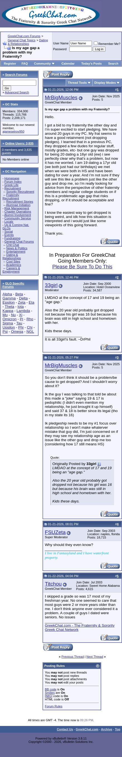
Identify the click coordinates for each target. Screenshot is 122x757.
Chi (29, 327)
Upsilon (9, 327)
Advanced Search (17, 92)
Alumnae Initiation (18, 205)
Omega (17, 331)
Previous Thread (73, 656)
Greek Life (11, 185)
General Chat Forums (19, 241)
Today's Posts (91, 63)
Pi (21, 319)
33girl (51, 285)
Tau (19, 323)
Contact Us (65, 729)
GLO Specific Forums (13, 285)
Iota (21, 306)
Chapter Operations (17, 211)
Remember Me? (107, 43)
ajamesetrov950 (13, 131)
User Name (61, 43)
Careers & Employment (11, 269)
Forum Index (13, 181)
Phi (20, 327)
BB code (51, 689)
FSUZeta (55, 532)
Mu (5, 315)
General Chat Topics (21, 40)
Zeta (22, 302)
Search (113, 63)
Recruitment (12, 188)
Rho (29, 319)
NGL (30, 331)
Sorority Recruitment (20, 191)
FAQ (24, 63)
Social (8, 231)
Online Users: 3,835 (19, 143)
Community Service (17, 218)
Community (44, 63)
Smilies (50, 692)
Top (117, 729)
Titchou (53, 584)
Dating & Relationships (28, 42)
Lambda (23, 311)
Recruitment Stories (19, 201)
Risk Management (16, 208)
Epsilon (9, 302)
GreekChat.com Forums (24, 36)
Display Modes (105, 82)
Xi (20, 315)
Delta (23, 298)
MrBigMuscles (61, 97)
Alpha (7, 294)
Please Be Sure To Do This (82, 267)
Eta (31, 302)
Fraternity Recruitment (11, 196)
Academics (13, 264)
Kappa (8, 311)
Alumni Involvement (17, 215)
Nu (13, 315)
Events (9, 235)
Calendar (68, 63)
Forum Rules (53, 706)
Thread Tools (77, 82)
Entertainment (15, 251)
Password (60, 49)
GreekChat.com (87, 729)
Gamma (9, 298)
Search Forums (16, 74)
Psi (5, 331)
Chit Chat (12, 245)
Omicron (9, 319)
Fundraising (12, 238)
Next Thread (94, 656)
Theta (9, 306)
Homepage (11, 178)
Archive (106, 729)
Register (10, 63)
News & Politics (16, 248)
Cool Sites (13, 261)
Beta (19, 294)
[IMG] (48, 696)
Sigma (8, 323)
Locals (8, 221)
